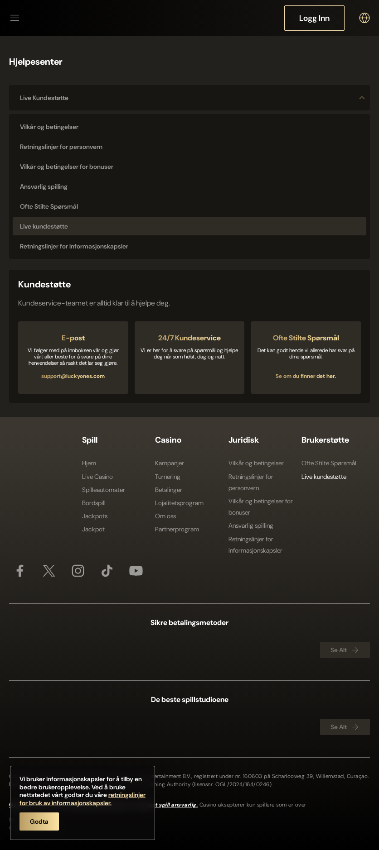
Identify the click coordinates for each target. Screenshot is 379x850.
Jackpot (93, 529)
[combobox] (364, 18)
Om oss (165, 516)
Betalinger (168, 490)
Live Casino (97, 477)
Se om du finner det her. (306, 376)
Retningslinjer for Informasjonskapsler (255, 544)
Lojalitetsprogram (179, 503)
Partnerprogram (177, 529)
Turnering (167, 477)
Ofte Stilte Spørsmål (328, 463)
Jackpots (94, 516)
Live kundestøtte (193, 97)
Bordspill (94, 503)
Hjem (89, 463)
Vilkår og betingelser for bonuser (260, 506)
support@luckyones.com (73, 376)
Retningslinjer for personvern (250, 482)
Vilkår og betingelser (256, 463)
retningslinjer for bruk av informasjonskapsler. (82, 799)
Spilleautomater (103, 490)
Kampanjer (169, 463)
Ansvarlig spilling (250, 525)
